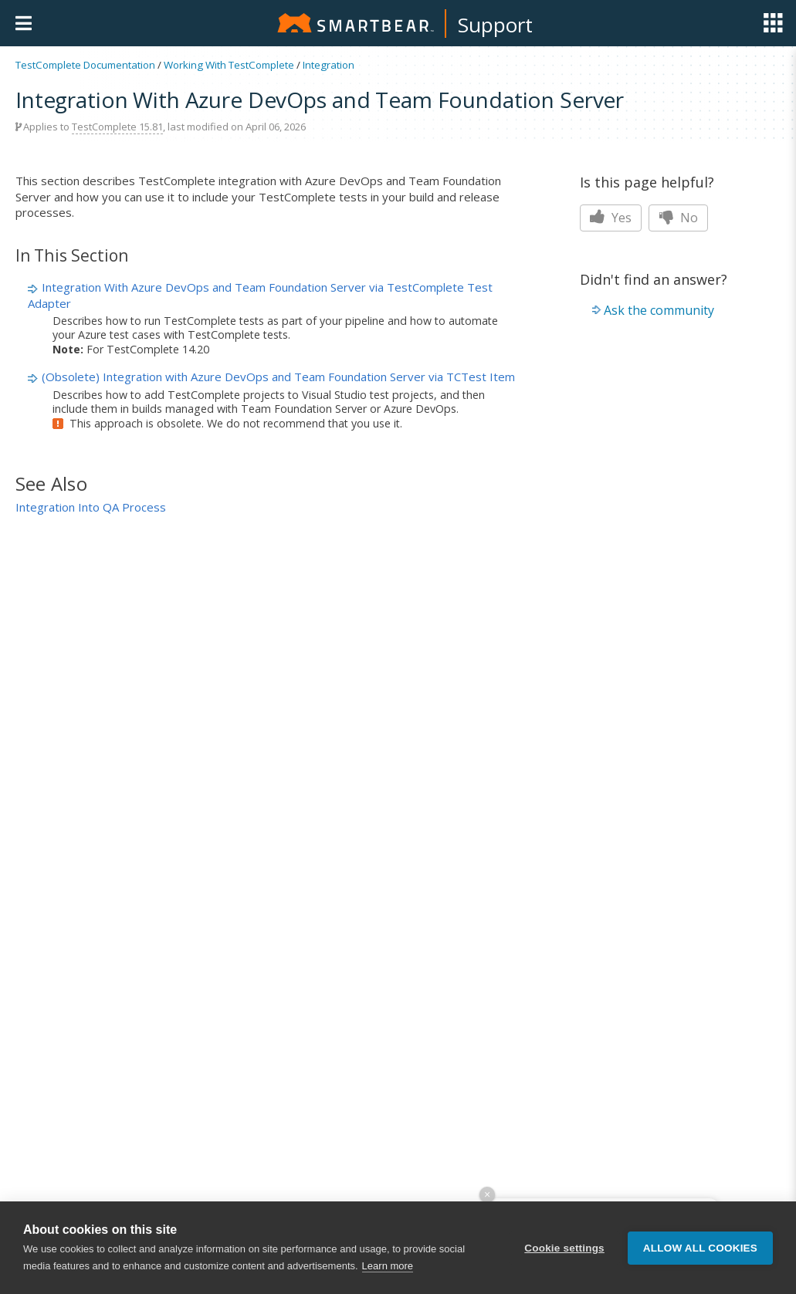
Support (495, 25)
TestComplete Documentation (85, 65)
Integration (328, 65)
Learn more (387, 1267)
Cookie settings (564, 1249)
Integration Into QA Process (90, 507)
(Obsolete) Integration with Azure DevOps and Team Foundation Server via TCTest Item (278, 376)
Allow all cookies (700, 1249)
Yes (611, 217)
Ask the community (659, 310)
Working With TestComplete (229, 65)
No (678, 217)
